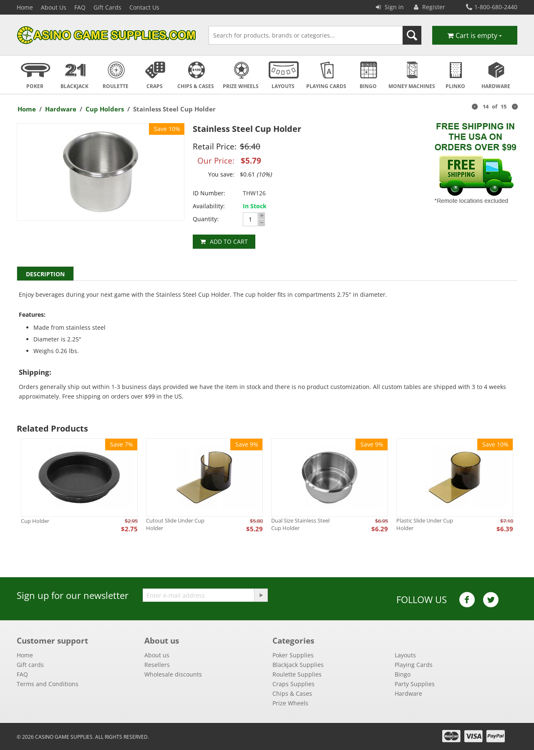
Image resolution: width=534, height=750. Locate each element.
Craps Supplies (293, 684)
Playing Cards (414, 665)
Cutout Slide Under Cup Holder (175, 524)
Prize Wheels (290, 703)
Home (25, 7)
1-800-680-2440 (491, 7)
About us (156, 655)
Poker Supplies (293, 655)
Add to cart (229, 241)
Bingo (403, 674)
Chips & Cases (292, 693)
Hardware (60, 109)
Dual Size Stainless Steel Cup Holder (300, 524)
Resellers (157, 665)
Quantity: (206, 219)
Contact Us (144, 7)
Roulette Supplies (297, 674)
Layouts (405, 655)
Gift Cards (107, 7)
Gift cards (30, 665)
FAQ (80, 7)
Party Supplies (415, 684)
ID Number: (209, 193)
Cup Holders (105, 109)
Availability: (209, 206)
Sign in (390, 7)
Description (45, 274)
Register (429, 7)
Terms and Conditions (47, 684)
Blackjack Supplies (298, 665)
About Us (53, 7)
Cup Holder (35, 521)
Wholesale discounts (173, 674)
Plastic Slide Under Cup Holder (424, 524)
